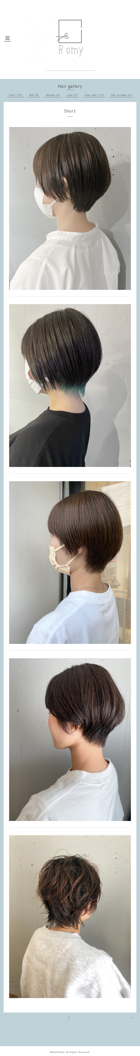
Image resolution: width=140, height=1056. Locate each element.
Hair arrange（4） (122, 94)
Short (70, 111)
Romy (61, 1052)
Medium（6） (53, 94)
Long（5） (73, 94)
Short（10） (16, 94)
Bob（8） (34, 94)
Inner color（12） (95, 94)
